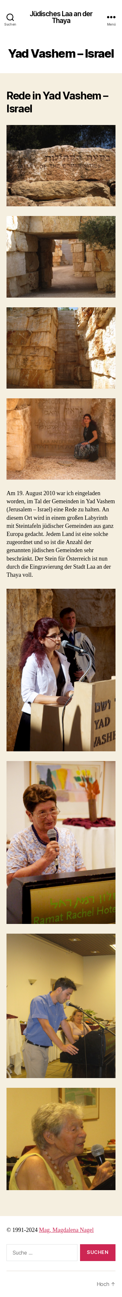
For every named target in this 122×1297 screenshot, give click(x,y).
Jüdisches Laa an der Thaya (61, 17)
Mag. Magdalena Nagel (66, 1230)
